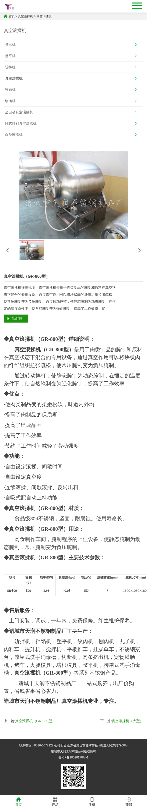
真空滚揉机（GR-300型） (35, 721)
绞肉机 (10, 90)
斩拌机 (10, 67)
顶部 (129, 801)
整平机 (10, 56)
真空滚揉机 (25, 16)
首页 (12, 16)
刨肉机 (10, 101)
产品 (55, 801)
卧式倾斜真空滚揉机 (20, 123)
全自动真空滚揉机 (19, 112)
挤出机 (10, 45)
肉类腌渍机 (13, 135)
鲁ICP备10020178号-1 (73, 757)
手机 (92, 801)
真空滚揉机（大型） (127, 721)
